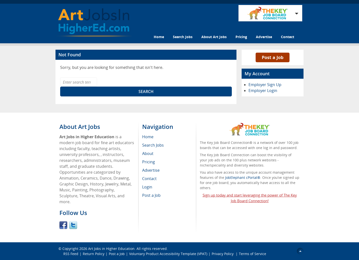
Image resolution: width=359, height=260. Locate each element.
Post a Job (272, 57)
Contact (287, 36)
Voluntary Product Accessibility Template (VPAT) (168, 253)
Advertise (264, 36)
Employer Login (263, 90)
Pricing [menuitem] (148, 162)
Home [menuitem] (147, 136)
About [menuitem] (147, 153)
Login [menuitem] (147, 187)
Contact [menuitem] (149, 178)
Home (159, 36)
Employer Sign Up (265, 84)
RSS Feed (70, 253)
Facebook (63, 225)
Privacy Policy (223, 253)
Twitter (73, 225)
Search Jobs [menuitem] (153, 145)
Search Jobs (183, 36)
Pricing (241, 36)
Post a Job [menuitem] (151, 195)
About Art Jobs (214, 36)
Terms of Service (252, 253)
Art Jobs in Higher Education (111, 248)
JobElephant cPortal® (242, 177)
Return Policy (93, 253)
